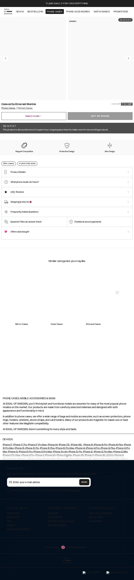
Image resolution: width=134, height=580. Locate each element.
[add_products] (36, 324)
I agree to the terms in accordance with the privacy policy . (46, 507)
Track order (13, 530)
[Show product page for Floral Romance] (100, 155)
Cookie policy (96, 538)
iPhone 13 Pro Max (43, 469)
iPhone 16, (88, 462)
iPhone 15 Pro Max (65, 465)
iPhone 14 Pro (92, 465)
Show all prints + (124, 138)
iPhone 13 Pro (25, 469)
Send (84, 499)
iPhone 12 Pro (75, 469)
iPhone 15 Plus (47, 465)
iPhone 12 (88, 469)
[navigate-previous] (117, 370)
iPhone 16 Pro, (100, 462)
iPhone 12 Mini (120, 469)
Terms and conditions (100, 530)
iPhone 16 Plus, (116, 462)
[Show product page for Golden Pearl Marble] (118, 155)
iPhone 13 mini (60, 469)
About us (53, 530)
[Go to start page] (8, 12)
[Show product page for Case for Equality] (64, 155)
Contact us (13, 534)
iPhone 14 (80, 465)
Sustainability (55, 534)
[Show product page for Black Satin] (46, 155)
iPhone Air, (53, 462)
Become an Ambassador (61, 538)
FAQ (9, 538)
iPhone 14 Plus (107, 465)
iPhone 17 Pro (20, 462)
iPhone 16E (76, 462)
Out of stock (100, 116)
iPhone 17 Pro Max (37, 462)
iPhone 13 (13, 469)
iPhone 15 (19, 465)
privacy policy (74, 507)
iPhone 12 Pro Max (103, 469)
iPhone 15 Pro (32, 465)
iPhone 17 (7, 462)
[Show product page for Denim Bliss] (82, 155)
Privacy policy (96, 534)
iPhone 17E (64, 462)
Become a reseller (57, 542)
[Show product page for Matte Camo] (28, 155)
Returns (11, 542)
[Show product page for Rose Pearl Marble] (9, 155)
